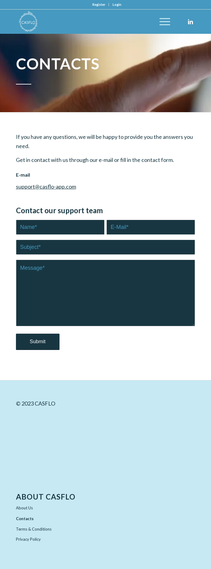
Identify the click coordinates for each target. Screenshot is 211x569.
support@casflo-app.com (46, 186)
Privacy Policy (28, 539)
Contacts (25, 518)
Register (99, 4)
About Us (24, 507)
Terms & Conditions (34, 529)
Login (117, 4)
